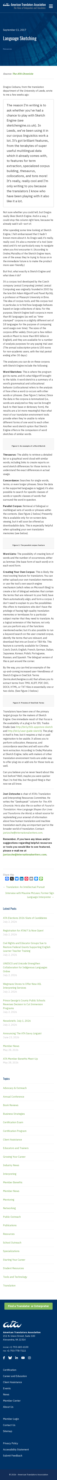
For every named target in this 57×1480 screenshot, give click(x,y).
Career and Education (15, 1376)
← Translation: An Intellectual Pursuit (24, 887)
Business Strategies (14, 1113)
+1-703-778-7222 (16, 1350)
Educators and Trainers (16, 1148)
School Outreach (12, 1242)
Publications (10, 1225)
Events (7, 1388)
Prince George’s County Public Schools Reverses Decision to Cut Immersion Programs (24, 1004)
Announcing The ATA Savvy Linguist (22, 1033)
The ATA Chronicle (22, 73)
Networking (9, 1208)
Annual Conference (13, 1096)
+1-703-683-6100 (18, 1347)
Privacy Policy (10, 1443)
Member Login (11, 1418)
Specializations (11, 1251)
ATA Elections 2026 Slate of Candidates (25, 917)
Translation (9, 1285)
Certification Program (14, 1130)
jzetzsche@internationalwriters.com (22, 832)
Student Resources (13, 1268)
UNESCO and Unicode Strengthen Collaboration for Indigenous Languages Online (25, 967)
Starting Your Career (14, 1259)
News (6, 1394)
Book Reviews (10, 1105)
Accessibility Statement (16, 1449)
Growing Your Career (14, 1156)
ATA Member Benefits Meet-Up (20, 1058)
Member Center (12, 1400)
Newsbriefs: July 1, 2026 (17, 1020)
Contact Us (9, 1425)
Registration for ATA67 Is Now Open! (23, 930)
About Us (8, 1406)
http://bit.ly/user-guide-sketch (24, 730)
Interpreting (9, 1173)
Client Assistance (12, 1139)
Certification (9, 1369)
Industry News (11, 1165)
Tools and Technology (15, 1276)
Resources (7, 49)
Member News (11, 1045)
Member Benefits (12, 1182)
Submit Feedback (12, 1455)
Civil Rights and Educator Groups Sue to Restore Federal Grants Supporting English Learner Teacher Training (26, 947)
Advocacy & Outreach (15, 1088)
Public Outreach (12, 1216)
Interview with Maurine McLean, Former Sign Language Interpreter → (29, 895)
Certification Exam (13, 1122)
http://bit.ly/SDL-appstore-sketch (34, 726)
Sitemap (7, 1431)
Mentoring (8, 1199)
